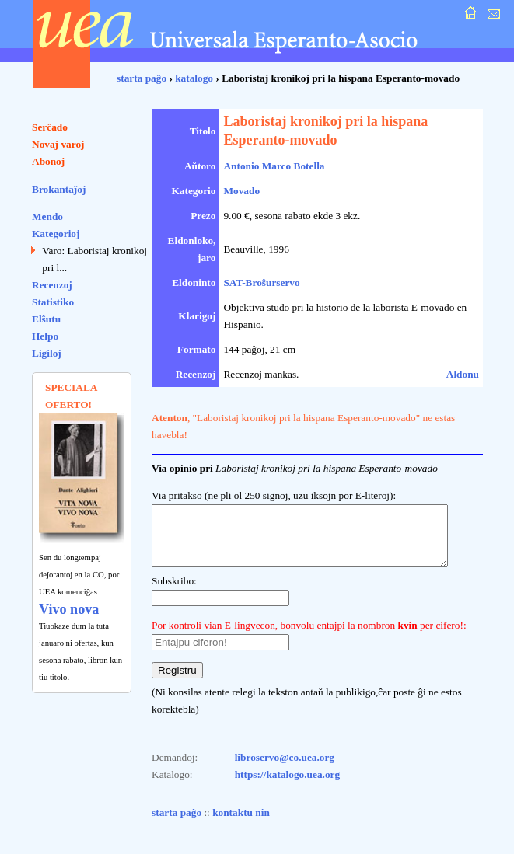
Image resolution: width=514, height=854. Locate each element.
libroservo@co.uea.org (284, 769)
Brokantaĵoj (59, 189)
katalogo (194, 78)
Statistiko (53, 302)
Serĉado (50, 127)
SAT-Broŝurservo (261, 282)
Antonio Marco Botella (273, 166)
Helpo (45, 336)
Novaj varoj (58, 144)
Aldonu (462, 374)
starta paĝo (141, 78)
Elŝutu (46, 319)
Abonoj (48, 161)
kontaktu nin (241, 824)
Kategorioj (55, 233)
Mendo (47, 216)
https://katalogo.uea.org (288, 786)
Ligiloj (46, 353)
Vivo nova (69, 609)
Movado (241, 191)
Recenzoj (52, 285)
